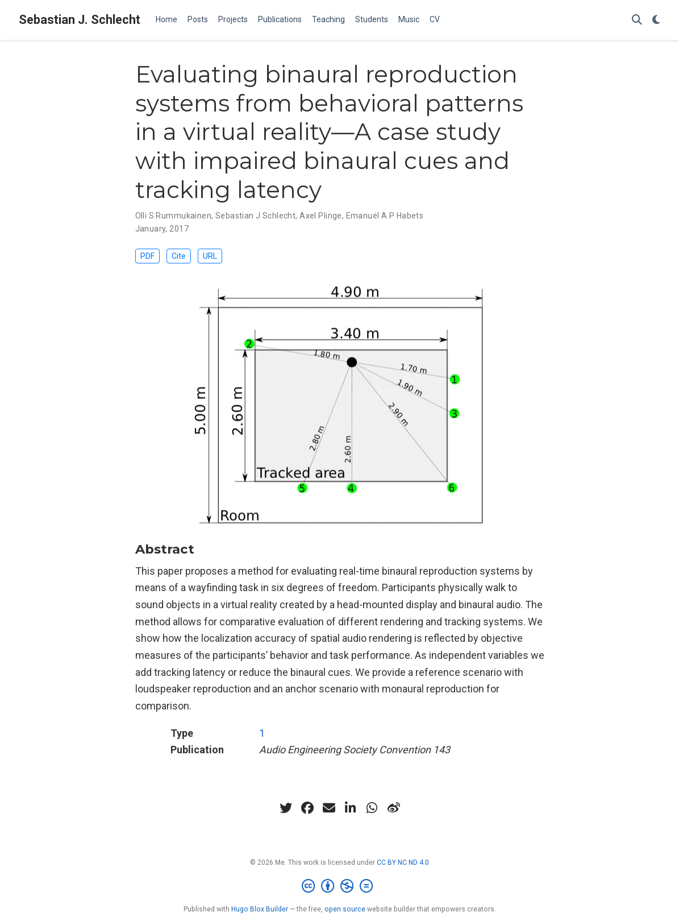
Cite (184, 256)
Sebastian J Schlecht (255, 215)
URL (218, 256)
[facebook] (307, 808)
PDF (150, 256)
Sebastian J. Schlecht (79, 20)
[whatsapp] (372, 808)
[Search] (637, 20)
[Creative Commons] (339, 887)
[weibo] (393, 808)
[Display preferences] (656, 20)
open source (344, 910)
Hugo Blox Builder (259, 910)
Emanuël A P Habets (385, 215)
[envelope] (329, 808)
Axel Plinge (320, 215)
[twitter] (285, 808)
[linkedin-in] (350, 808)
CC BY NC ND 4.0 (403, 863)
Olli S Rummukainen (173, 215)
